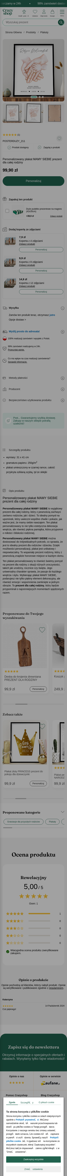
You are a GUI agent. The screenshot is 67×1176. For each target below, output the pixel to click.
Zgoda (12, 1102)
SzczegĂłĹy (27, 1102)
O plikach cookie (46, 1102)
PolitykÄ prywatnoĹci (27, 1120)
